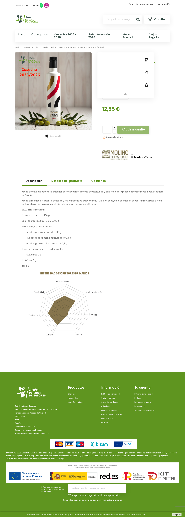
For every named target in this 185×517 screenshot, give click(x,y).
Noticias (104, 422)
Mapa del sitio (107, 418)
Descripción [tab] (34, 181)
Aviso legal (105, 406)
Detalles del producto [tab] (66, 181)
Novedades (73, 398)
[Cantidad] (106, 130)
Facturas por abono (142, 402)
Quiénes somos (108, 398)
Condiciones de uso (109, 402)
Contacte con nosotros (141, 4)
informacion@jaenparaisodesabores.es (32, 433)
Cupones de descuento (144, 410)
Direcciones (139, 406)
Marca (134, 154)
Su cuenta (142, 387)
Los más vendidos (75, 402)
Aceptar (176, 514)
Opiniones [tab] (98, 181)
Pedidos (137, 398)
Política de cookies (109, 410)
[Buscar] (122, 19)
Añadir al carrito (133, 129)
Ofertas (71, 394)
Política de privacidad (110, 394)
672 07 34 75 (29, 426)
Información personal (143, 394)
